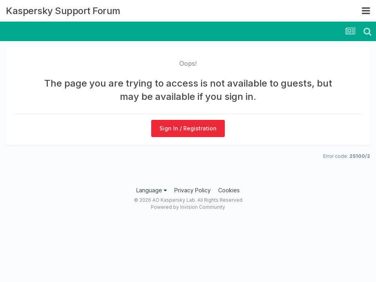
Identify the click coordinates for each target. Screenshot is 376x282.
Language (151, 190)
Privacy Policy (192, 190)
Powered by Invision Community (188, 207)
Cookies (229, 190)
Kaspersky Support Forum (63, 10)
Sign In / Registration (188, 128)
